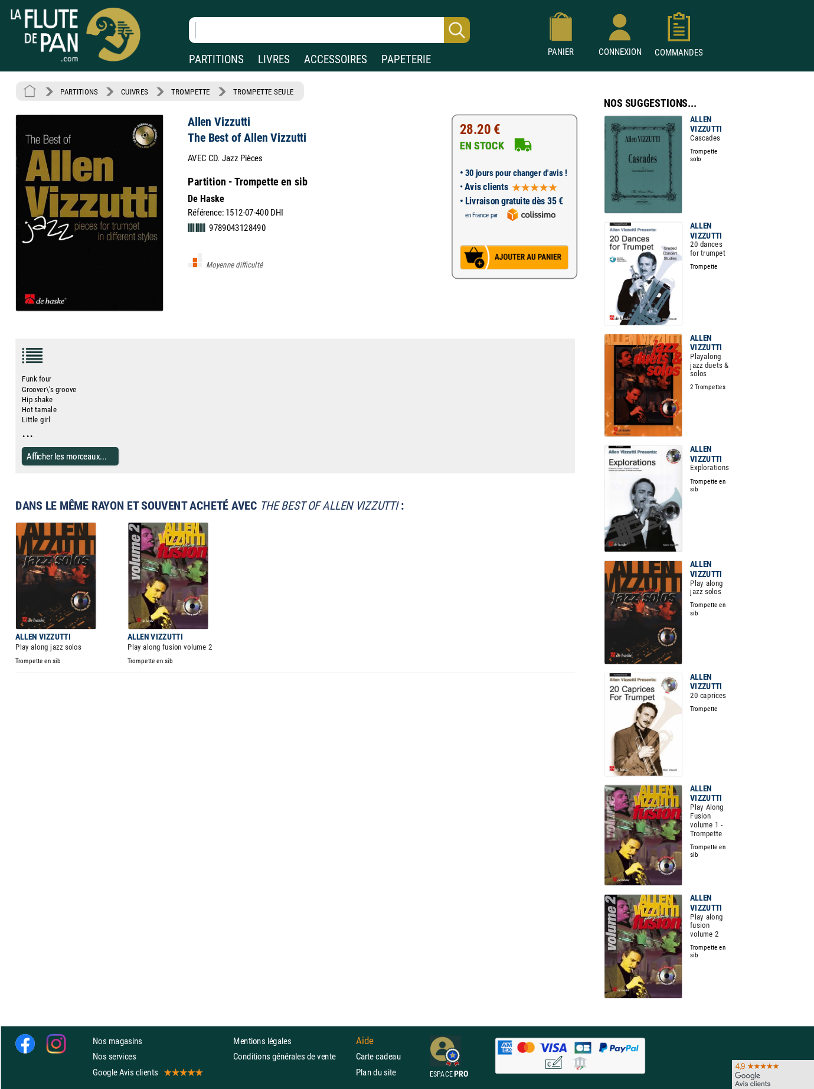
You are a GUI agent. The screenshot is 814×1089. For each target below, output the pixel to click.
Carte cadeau (378, 1056)
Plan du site (376, 1072)
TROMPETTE (190, 91)
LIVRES (274, 59)
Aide (365, 1040)
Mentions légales (262, 1041)
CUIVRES (134, 91)
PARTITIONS (216, 59)
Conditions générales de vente (292, 1056)
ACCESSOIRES (335, 59)
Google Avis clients (147, 1072)
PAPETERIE (406, 59)
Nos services (114, 1056)
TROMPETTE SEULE (263, 91)
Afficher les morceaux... (67, 456)
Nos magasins (117, 1041)
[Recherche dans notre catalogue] (329, 30)
